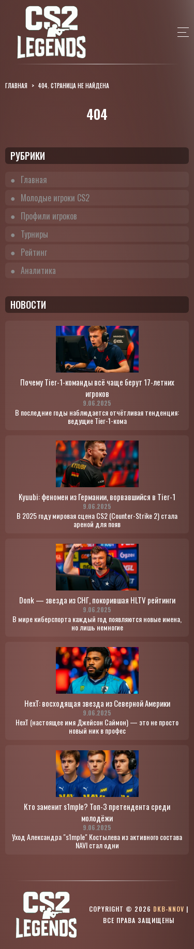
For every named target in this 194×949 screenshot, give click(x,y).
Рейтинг (34, 252)
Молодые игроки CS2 (55, 197)
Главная (34, 179)
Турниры (34, 234)
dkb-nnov (168, 908)
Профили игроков (49, 216)
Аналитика (38, 270)
